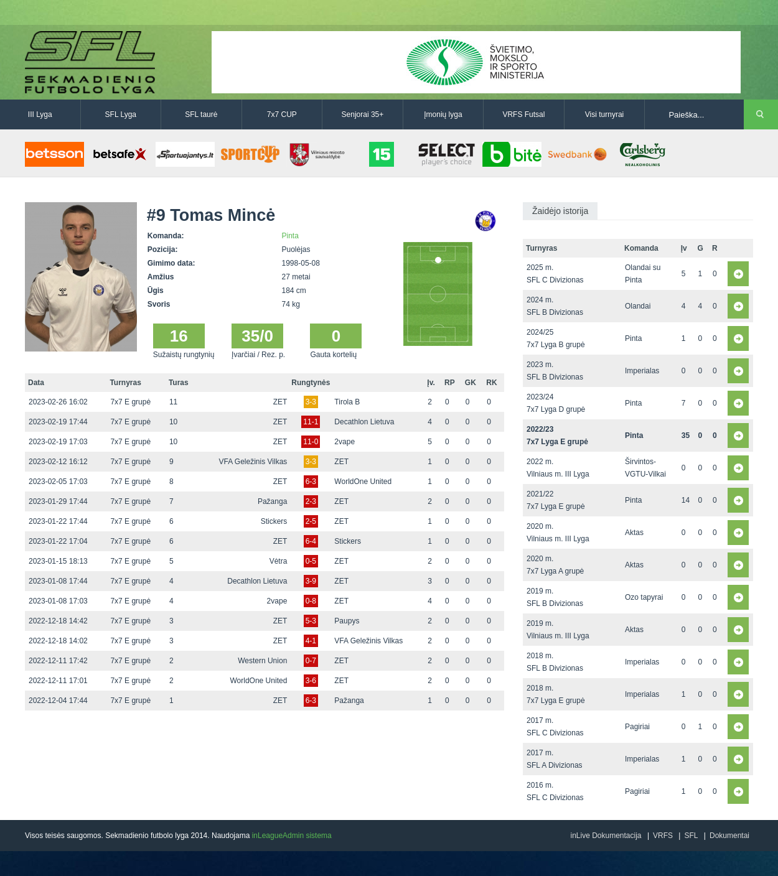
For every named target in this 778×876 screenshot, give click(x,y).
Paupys (346, 621)
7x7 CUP (282, 114)
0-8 (311, 601)
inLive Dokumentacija (605, 835)
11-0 (310, 441)
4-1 (311, 640)
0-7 (311, 660)
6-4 (311, 541)
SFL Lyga (120, 114)
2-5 (311, 521)
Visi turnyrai (604, 114)
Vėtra (278, 561)
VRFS (663, 835)
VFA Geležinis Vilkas (252, 461)
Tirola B (347, 402)
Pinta (290, 235)
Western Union (262, 660)
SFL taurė (201, 114)
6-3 (311, 481)
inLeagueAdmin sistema (292, 835)
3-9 (311, 581)
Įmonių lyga (443, 114)
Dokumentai (729, 835)
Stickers (274, 521)
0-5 (311, 561)
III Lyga (40, 114)
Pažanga (272, 501)
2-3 (311, 501)
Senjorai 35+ (363, 114)
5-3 (311, 621)
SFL (691, 835)
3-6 (311, 680)
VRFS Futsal (523, 114)
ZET (280, 402)
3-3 (311, 402)
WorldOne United (362, 481)
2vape (344, 441)
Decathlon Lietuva (364, 421)
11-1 (310, 421)
